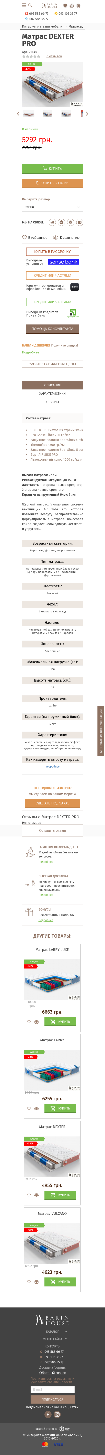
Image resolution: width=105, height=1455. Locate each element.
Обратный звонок (52, 1373)
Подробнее (30, 352)
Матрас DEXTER (52, 1127)
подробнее (52, 766)
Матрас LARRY (52, 1040)
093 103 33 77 (53, 1357)
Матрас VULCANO (52, 1213)
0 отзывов (54, 56)
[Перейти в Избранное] (65, 5)
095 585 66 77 (54, 1351)
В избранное (38, 237)
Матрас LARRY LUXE (52, 949)
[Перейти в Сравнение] (72, 5)
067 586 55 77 (53, 1362)
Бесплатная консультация (101, 731)
